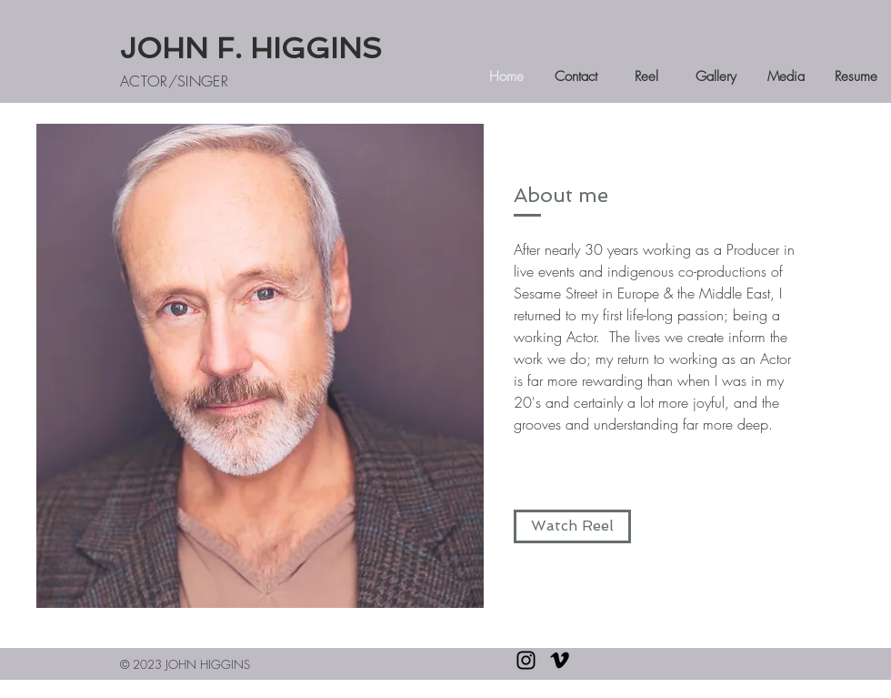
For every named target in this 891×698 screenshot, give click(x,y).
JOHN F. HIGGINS (251, 48)
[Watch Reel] (572, 526)
